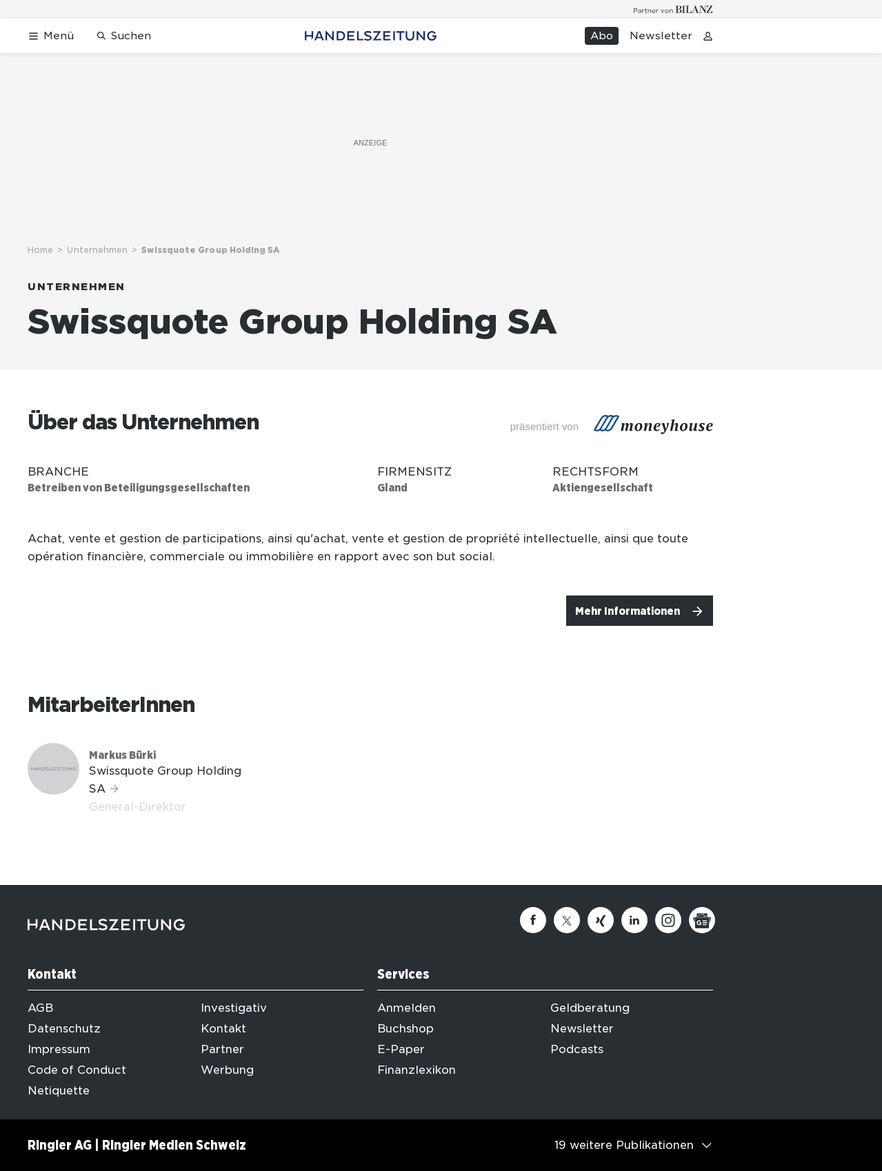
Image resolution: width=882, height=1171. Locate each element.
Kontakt (223, 1028)
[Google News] (702, 920)
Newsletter (661, 36)
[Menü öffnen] (50, 36)
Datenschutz (64, 1028)
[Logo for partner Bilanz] (673, 9)
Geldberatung (590, 1008)
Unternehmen (97, 250)
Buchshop (405, 1028)
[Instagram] (668, 920)
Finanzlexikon (416, 1070)
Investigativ (234, 1008)
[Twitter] (567, 920)
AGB (40, 1008)
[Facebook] (533, 920)
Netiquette (59, 1090)
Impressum (59, 1049)
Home (40, 250)
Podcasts (576, 1049)
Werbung (227, 1070)
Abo (601, 36)
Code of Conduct (77, 1070)
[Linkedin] (634, 920)
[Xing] (601, 920)
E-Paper (401, 1049)
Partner (222, 1049)
